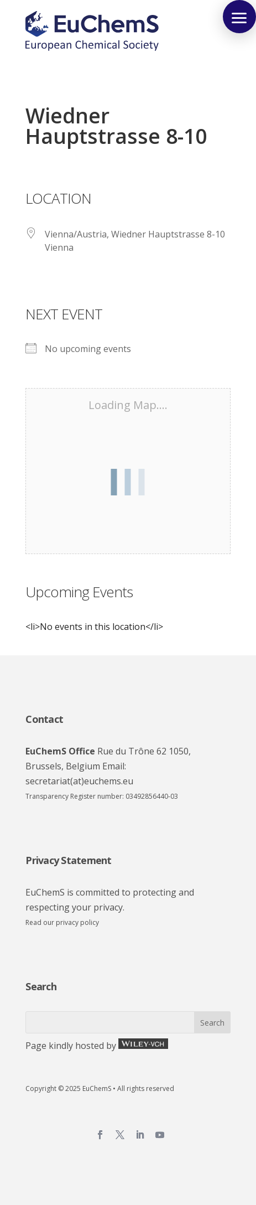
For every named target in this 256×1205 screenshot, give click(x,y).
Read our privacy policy (62, 922)
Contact (44, 719)
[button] (239, 16)
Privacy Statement (68, 860)
